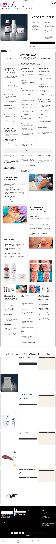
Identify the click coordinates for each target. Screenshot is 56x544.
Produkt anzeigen (46, 357)
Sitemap (43, 526)
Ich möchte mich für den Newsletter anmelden (6, 515)
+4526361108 (47, 517)
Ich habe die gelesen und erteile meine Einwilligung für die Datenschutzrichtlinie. (7, 517)
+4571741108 (47, 516)
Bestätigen (3, 519)
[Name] (7, 511)
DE (48, 3)
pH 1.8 (33, 47)
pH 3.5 (46, 47)
